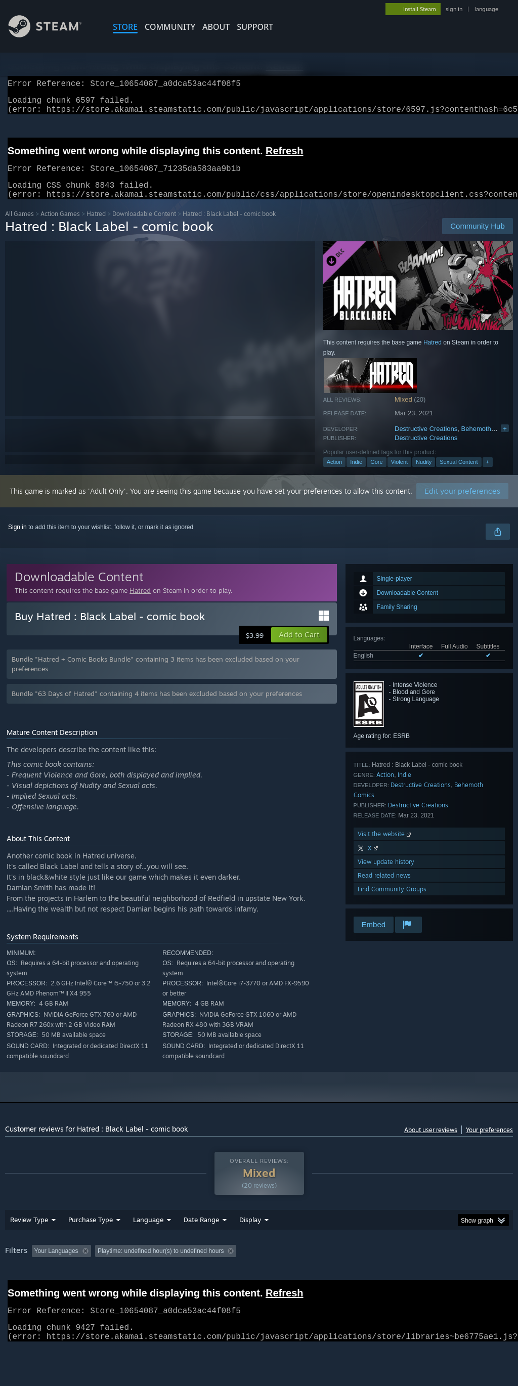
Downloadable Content (144, 226)
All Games (19, 226)
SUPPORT (255, 26)
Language (148, 1246)
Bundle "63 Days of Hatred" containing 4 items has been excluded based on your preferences (157, 706)
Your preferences (489, 1142)
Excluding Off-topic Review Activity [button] (158, 1277)
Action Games (60, 226)
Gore (376, 474)
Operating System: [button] (394, 1277)
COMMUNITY (170, 26)
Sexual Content (459, 474)
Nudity (423, 474)
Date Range (201, 1246)
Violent (399, 474)
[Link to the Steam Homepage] (52, 34)
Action (334, 474)
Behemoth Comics (488, 441)
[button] (299, 647)
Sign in (17, 539)
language (486, 9)
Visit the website (385, 846)
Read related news (384, 887)
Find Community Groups (392, 901)
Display (250, 1246)
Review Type (29, 1246)
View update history (386, 874)
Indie (356, 474)
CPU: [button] (446, 1277)
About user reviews (430, 1142)
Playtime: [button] (236, 1277)
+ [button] (487, 474)
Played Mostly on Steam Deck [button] (309, 1277)
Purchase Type (90, 1246)
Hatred (96, 226)
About (216, 26)
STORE (125, 26)
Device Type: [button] (25, 1290)
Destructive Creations (426, 441)
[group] (259, 1284)
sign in (454, 9)
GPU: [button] (479, 1277)
